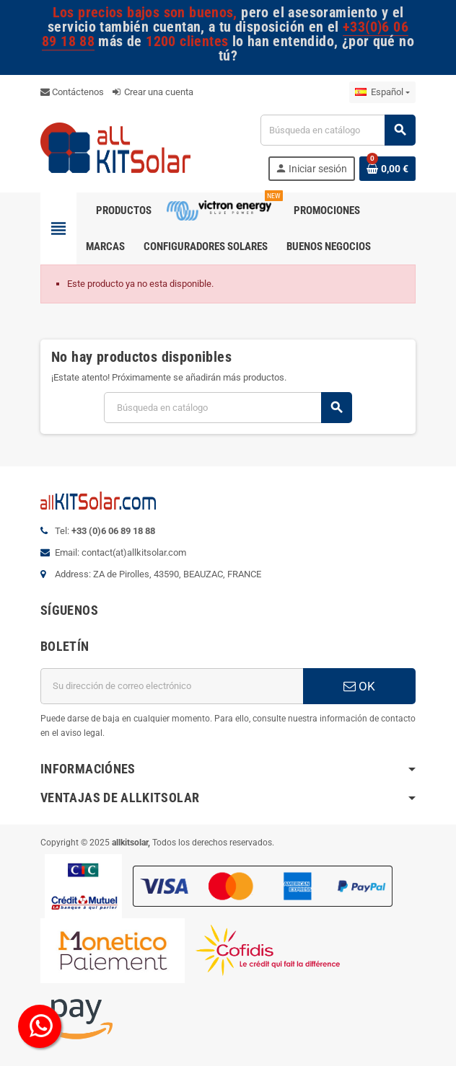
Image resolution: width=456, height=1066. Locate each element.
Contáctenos (72, 91)
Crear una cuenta (153, 91)
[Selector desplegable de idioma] (382, 92)
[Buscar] (337, 130)
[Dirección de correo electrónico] (171, 686)
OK (359, 686)
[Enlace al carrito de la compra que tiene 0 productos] (387, 168)
